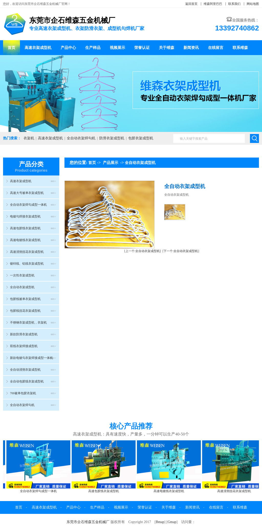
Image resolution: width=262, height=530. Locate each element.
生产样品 (93, 48)
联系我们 (234, 3)
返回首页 (191, 3)
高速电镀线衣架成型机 (25, 240)
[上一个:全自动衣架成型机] (142, 251)
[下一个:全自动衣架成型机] (180, 251)
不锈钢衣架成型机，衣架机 (28, 322)
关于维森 (166, 48)
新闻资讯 (191, 48)
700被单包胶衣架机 (23, 393)
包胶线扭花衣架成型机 (25, 311)
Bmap (160, 522)
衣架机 (29, 138)
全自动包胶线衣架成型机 (27, 381)
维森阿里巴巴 (213, 3)
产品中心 (68, 48)
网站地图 (253, 3)
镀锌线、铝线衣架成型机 (27, 263)
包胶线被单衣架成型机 (25, 299)
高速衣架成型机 (38, 48)
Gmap (172, 522)
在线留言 (215, 48)
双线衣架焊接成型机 (24, 346)
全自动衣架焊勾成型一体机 (28, 204)
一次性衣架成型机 (22, 275)
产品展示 (110, 163)
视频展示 (117, 48)
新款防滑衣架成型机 (24, 334)
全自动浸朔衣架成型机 (25, 369)
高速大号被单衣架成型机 (27, 193)
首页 (11, 48)
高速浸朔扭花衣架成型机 (27, 252)
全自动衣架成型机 (22, 287)
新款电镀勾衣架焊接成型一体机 (31, 358)
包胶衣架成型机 (140, 138)
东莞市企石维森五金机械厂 (88, 522)
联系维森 (240, 48)
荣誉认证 (142, 48)
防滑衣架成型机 (111, 138)
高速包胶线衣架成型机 (25, 228)
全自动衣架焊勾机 (81, 138)
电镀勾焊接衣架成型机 (25, 216)
